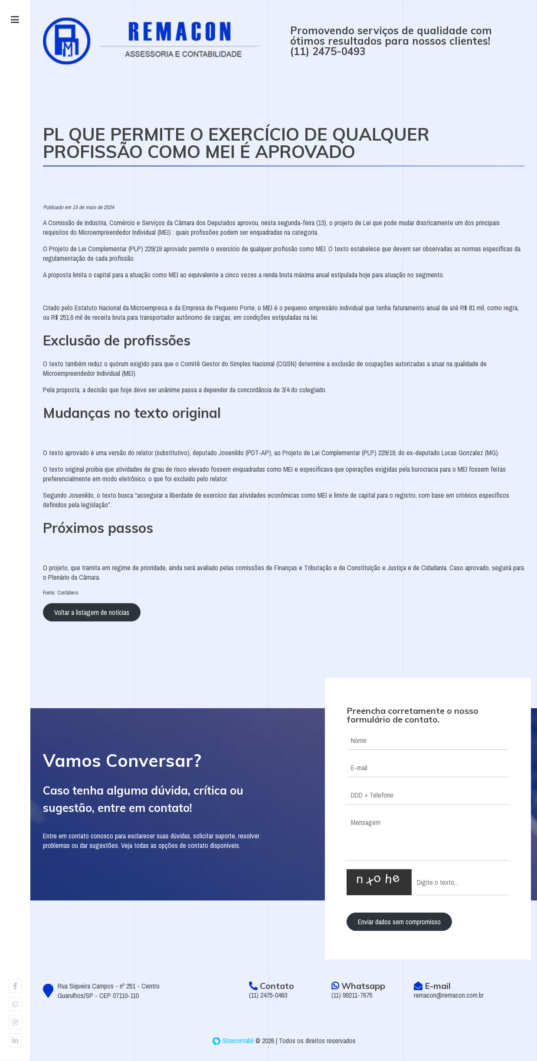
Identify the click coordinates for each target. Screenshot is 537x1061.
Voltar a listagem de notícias (91, 612)
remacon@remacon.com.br (449, 995)
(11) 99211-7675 (351, 995)
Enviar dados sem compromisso (399, 921)
